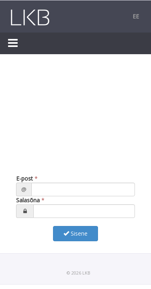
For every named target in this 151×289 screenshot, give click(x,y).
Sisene (75, 233)
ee (136, 16)
